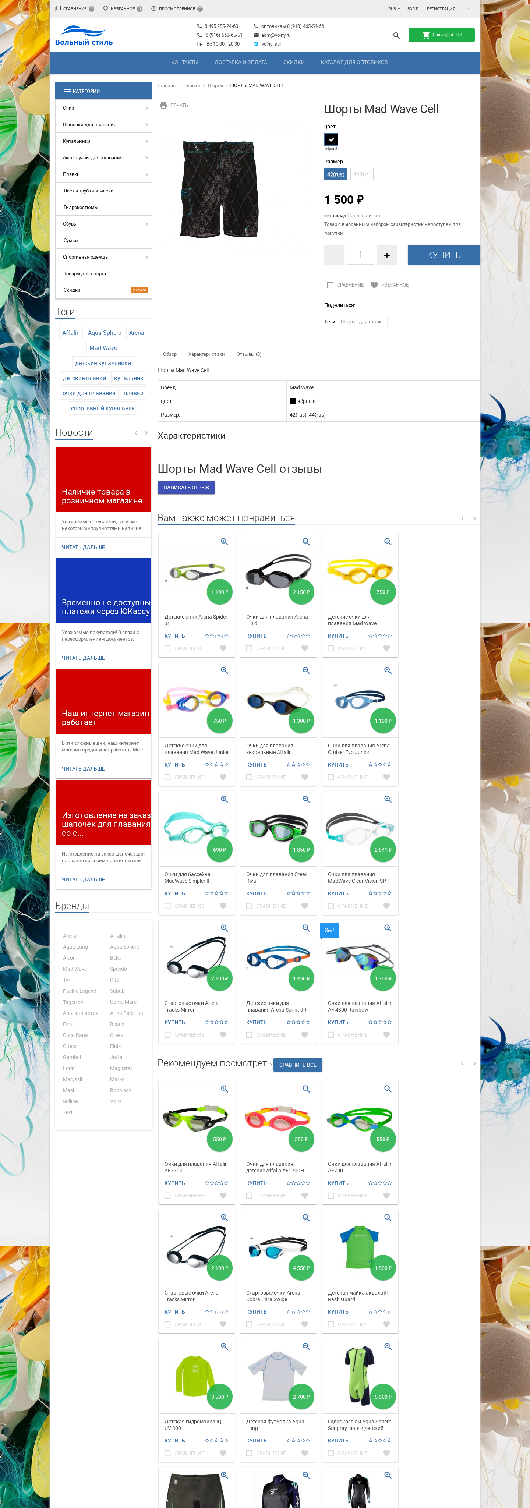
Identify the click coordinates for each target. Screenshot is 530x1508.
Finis (115, 1045)
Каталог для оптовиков (354, 62)
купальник (129, 378)
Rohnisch (120, 1090)
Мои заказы (320, 1397)
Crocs (69, 1045)
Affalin (71, 333)
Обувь (69, 223)
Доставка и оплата (241, 62)
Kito (114, 979)
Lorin (69, 1068)
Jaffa (116, 1057)
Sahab (117, 990)
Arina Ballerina (126, 1012)
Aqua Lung (75, 946)
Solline (70, 1101)
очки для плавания (89, 393)
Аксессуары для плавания (93, 157)
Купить (175, 635)
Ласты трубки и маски (89, 190)
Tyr (66, 979)
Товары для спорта (85, 273)
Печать (173, 105)
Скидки (294, 62)
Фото (240, 1397)
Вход (412, 8)
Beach (117, 1023)
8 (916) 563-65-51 (224, 35)
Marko (117, 1079)
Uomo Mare (123, 1001)
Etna (68, 1023)
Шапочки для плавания (89, 124)
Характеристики (206, 354)
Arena (136, 333)
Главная (167, 85)
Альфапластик (81, 1012)
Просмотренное (177, 9)
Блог (240, 1406)
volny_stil (267, 43)
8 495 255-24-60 (217, 26)
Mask (69, 1090)
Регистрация (441, 8)
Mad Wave (103, 348)
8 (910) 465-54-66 (305, 26)
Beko (115, 957)
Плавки (71, 174)
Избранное (122, 9)
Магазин (244, 1388)
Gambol (72, 1057)
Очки (68, 108)
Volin (115, 1101)
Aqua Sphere (104, 333)
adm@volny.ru (271, 35)
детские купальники (103, 363)
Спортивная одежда (85, 257)
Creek (116, 1034)
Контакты (184, 62)
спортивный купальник (103, 408)
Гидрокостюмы (81, 207)
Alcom (70, 957)
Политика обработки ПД (405, 1388)
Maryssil (72, 1079)
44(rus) (362, 174)
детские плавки (84, 378)
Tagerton (73, 1001)
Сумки (71, 240)
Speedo (118, 968)
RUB (392, 8)
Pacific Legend (79, 990)
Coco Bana (75, 1034)
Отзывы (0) (249, 354)
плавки (134, 393)
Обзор (170, 354)
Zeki (67, 1112)
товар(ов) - (442, 35)
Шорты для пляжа (363, 321)
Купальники (77, 141)
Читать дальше (83, 547)
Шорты (215, 85)
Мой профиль (322, 1388)
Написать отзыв (186, 487)
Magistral (121, 1068)
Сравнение (74, 9)
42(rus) (335, 174)
